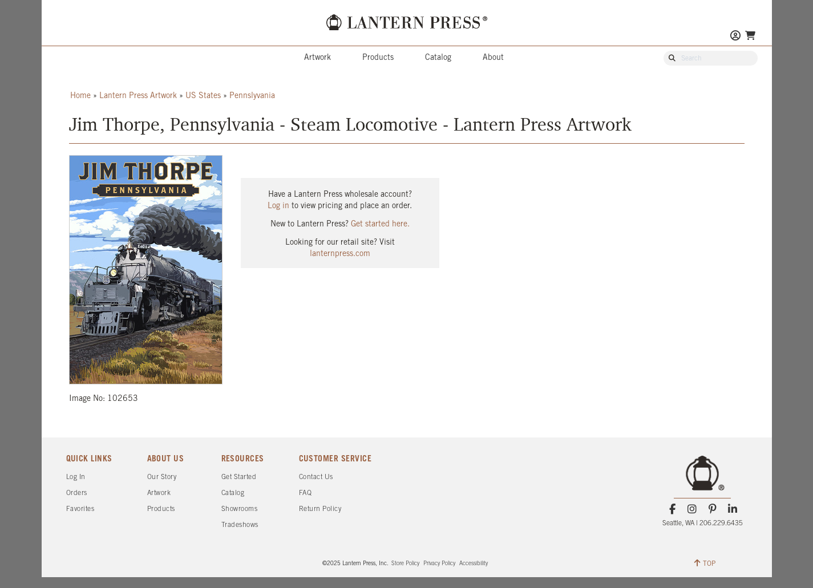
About (493, 58)
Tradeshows (239, 525)
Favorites (80, 509)
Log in (278, 206)
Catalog (438, 58)
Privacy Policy (439, 563)
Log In (76, 477)
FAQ (305, 493)
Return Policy (320, 509)
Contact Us (316, 477)
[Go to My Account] (735, 37)
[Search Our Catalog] (716, 58)
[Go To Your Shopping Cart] (750, 35)
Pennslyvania (252, 96)
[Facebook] (672, 509)
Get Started (239, 477)
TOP (704, 563)
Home (80, 96)
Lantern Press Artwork (138, 96)
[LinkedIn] (732, 509)
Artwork (317, 58)
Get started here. (380, 224)
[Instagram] (692, 509)
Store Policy (405, 563)
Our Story (162, 477)
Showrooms (239, 509)
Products (378, 58)
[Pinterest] (712, 509)
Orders (76, 493)
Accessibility (473, 563)
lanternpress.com (340, 254)
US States (203, 96)
